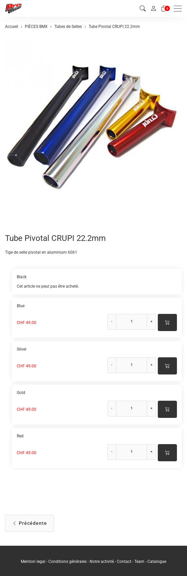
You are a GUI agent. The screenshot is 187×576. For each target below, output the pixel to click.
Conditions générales (67, 561)
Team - (140, 561)
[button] (142, 8)
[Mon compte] (153, 8)
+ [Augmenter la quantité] (151, 321)
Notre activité (102, 561)
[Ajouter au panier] (167, 322)
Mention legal (33, 561)
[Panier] (164, 8)
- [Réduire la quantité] (111, 321)
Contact (124, 561)
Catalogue (156, 561)
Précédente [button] (29, 523)
